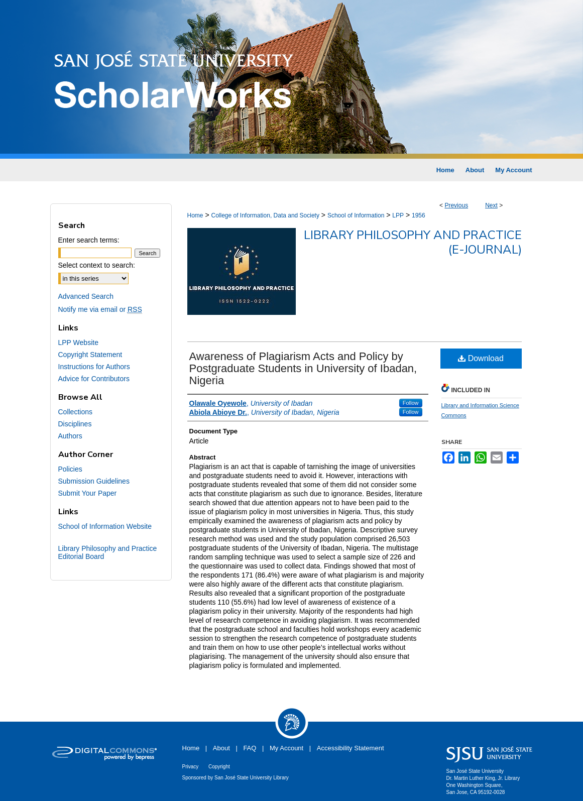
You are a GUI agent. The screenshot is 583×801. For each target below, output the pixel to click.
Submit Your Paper (87, 493)
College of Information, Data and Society (265, 215)
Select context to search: (96, 265)
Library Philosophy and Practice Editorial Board (107, 552)
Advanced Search (86, 296)
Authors (70, 436)
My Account (286, 748)
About (221, 748)
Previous (456, 205)
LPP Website (78, 342)
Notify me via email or (100, 309)
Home (195, 215)
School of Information (355, 215)
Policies (70, 469)
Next (491, 205)
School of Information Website (105, 526)
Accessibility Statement (350, 748)
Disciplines (75, 424)
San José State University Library (251, 777)
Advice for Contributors (94, 379)
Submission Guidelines (94, 481)
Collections (75, 412)
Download (481, 358)
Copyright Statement (90, 355)
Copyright (219, 766)
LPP (398, 215)
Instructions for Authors (94, 367)
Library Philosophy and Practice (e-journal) (413, 242)
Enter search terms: (89, 240)
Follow (411, 403)
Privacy (190, 766)
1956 (418, 215)
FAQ (249, 748)
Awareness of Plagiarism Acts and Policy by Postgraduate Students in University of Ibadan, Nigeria (303, 368)
